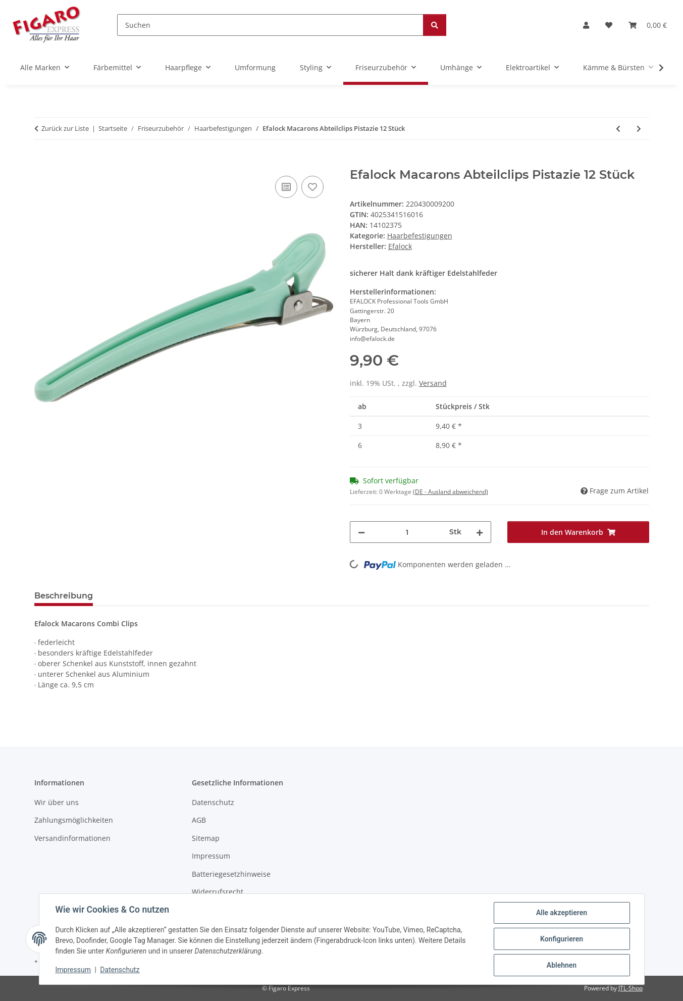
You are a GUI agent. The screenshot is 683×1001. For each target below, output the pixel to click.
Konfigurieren (561, 939)
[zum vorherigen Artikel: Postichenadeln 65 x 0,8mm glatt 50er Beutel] (618, 128)
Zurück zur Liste (65, 128)
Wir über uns (56, 802)
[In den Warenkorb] (42, 162)
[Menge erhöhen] (479, 532)
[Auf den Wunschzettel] (312, 187)
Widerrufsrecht (217, 891)
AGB (199, 820)
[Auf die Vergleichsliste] (286, 187)
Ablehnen (561, 965)
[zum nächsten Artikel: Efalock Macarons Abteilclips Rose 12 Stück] (638, 128)
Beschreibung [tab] (63, 595)
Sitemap (206, 838)
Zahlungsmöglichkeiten (73, 820)
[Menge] (407, 532)
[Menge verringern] (361, 532)
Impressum (73, 970)
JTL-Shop (630, 988)
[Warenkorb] (647, 25)
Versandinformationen (72, 838)
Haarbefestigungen (419, 235)
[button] (586, 25)
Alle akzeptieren (561, 913)
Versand (433, 383)
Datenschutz (119, 970)
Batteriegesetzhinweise (231, 874)
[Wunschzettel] (608, 25)
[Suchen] (270, 25)
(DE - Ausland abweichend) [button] (450, 491)
